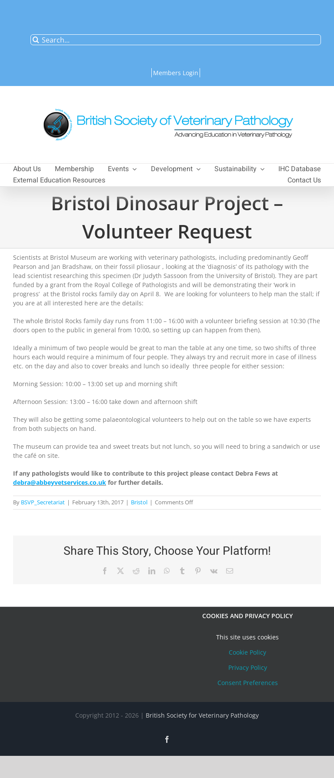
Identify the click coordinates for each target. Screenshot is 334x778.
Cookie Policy (247, 652)
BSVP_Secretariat (43, 502)
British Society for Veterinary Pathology (202, 715)
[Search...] (175, 39)
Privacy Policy (247, 667)
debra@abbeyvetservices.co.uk (59, 482)
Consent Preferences (247, 683)
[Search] (35, 39)
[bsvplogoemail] (167, 104)
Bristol (139, 502)
